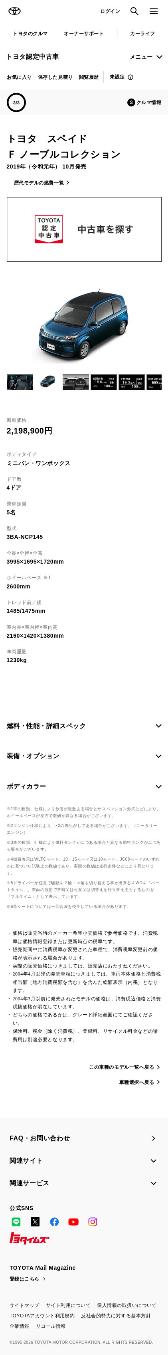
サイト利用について (68, 1305)
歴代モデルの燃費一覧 (39, 183)
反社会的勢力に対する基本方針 (116, 1316)
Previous (8, 382)
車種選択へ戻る (136, 1082)
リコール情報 (51, 1326)
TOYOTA (14, 11)
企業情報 (20, 1326)
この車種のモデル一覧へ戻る (121, 1067)
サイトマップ (25, 1305)
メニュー (141, 57)
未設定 (117, 77)
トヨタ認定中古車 (32, 56)
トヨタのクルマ (30, 33)
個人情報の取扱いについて (127, 1305)
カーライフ (142, 33)
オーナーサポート (84, 33)
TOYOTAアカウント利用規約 (42, 1316)
